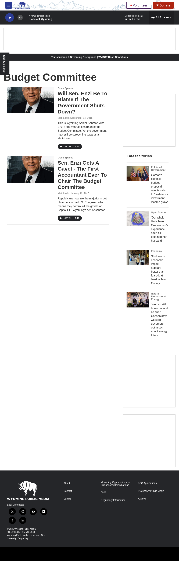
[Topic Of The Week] (149, 441)
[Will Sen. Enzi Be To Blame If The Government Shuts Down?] (30, 100)
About (66, 483)
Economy (156, 251)
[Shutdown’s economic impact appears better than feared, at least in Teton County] (138, 257)
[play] (9, 18)
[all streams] (161, 18)
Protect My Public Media (151, 491)
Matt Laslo (63, 117)
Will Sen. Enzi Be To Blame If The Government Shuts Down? (82, 103)
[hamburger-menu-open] (8, 5)
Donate (164, 5)
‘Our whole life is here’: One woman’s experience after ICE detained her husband (159, 229)
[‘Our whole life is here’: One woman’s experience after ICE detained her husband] (138, 218)
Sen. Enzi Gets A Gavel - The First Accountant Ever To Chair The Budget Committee (82, 175)
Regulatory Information (113, 500)
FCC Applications (147, 483)
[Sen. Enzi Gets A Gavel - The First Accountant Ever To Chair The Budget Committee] (30, 169)
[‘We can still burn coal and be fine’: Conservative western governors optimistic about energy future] (138, 299)
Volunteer (138, 5)
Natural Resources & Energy (158, 296)
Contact (67, 491)
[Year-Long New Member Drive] (149, 120)
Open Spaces (65, 88)
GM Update (4, 63)
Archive (142, 499)
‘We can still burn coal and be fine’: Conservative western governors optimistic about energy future (159, 320)
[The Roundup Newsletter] (149, 381)
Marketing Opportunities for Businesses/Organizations (115, 483)
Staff (103, 492)
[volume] (20, 18)
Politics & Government (158, 168)
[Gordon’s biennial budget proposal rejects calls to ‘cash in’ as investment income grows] (138, 173)
